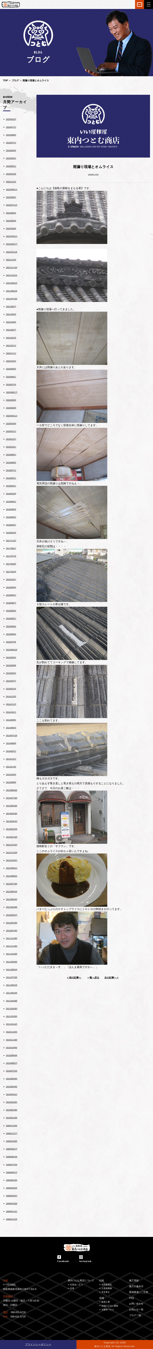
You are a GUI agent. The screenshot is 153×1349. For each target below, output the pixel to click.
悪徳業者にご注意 (138, 1292)
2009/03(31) (11, 1196)
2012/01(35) (11, 930)
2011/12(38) (11, 938)
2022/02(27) (11, 244)
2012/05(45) (11, 899)
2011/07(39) (11, 977)
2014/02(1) (11, 751)
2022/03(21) (11, 236)
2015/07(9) (11, 642)
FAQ (131, 1298)
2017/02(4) (11, 572)
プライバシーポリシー (38, 1344)
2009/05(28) (11, 1180)
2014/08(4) (11, 728)
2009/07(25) (11, 1165)
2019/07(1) (11, 470)
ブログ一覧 (135, 1315)
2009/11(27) (11, 1133)
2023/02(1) (11, 166)
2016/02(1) (11, 618)
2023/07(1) (11, 143)
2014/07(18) (11, 735)
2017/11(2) (11, 540)
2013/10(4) (11, 774)
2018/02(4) (11, 533)
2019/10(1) (11, 447)
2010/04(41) (11, 1094)
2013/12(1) (11, 759)
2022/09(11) (11, 189)
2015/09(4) (11, 626)
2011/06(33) (11, 985)
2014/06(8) (11, 743)
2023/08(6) (11, 135)
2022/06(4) (11, 213)
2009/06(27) (11, 1172)
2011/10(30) (11, 954)
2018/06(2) (11, 517)
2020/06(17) (11, 392)
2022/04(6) (11, 228)
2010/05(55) (11, 1086)
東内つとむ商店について (81, 1280)
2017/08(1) (11, 548)
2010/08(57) (11, 1063)
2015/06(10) (11, 650)
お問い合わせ (136, 1303)
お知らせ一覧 (136, 1309)
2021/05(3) (11, 314)
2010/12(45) (11, 1032)
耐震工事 (105, 1302)
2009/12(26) (11, 1125)
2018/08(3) (11, 509)
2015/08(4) (11, 634)
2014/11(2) (11, 704)
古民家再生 (106, 1284)
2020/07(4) (11, 384)
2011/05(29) (11, 993)
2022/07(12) (11, 205)
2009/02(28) (11, 1203)
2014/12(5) (11, 696)
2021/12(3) (11, 260)
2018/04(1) (11, 525)
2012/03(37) (11, 915)
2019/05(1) (11, 478)
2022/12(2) (11, 182)
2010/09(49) (11, 1055)
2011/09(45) (11, 962)
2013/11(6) (11, 767)
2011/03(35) (11, 1008)
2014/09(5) (11, 720)
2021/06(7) (11, 306)
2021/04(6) (11, 322)
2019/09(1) (11, 455)
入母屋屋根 (106, 1288)
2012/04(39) (11, 907)
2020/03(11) (11, 416)
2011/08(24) (11, 969)
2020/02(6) (11, 423)
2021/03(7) (11, 330)
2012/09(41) (11, 868)
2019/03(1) (11, 486)
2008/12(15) (11, 1219)
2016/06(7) (11, 603)
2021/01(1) (11, 345)
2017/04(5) (11, 564)
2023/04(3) (11, 150)
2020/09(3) (11, 369)
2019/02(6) (11, 494)
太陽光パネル (107, 1309)
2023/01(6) (11, 174)
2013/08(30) (11, 790)
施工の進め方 (136, 1286)
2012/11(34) (11, 852)
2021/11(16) (11, 267)
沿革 (72, 1288)
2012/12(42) (11, 845)
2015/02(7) (11, 681)
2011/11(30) (11, 946)
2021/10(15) (11, 275)
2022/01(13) (11, 252)
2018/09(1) (11, 501)
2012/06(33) (11, 891)
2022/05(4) (11, 221)
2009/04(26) (11, 1188)
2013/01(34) (11, 837)
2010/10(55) (11, 1047)
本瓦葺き (105, 1292)
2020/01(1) (11, 431)
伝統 (101, 1280)
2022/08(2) (11, 197)
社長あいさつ (76, 1284)
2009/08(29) (11, 1157)
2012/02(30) (11, 923)
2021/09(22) (11, 283)
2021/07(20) (11, 299)
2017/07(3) (11, 556)
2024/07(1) (11, 127)
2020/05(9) (11, 400)
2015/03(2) (11, 673)
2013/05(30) (11, 806)
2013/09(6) (11, 782)
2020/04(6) (11, 408)
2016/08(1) (11, 595)
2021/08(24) (11, 291)
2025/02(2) (11, 119)
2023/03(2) (11, 158)
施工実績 (134, 1280)
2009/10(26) (11, 1141)
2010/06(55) (11, 1079)
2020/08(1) (11, 377)
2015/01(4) (11, 689)
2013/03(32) (11, 821)
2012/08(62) (11, 876)
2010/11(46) (11, 1040)
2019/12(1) (11, 439)
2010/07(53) (11, 1071)
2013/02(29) (11, 829)
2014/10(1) (11, 712)
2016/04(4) (11, 611)
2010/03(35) (11, 1102)
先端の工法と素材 (109, 1306)
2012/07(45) (11, 884)
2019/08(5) (11, 462)
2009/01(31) (11, 1211)
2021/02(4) (11, 338)
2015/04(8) (11, 665)
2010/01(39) (11, 1118)
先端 (101, 1298)
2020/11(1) (11, 353)
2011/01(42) (11, 1024)
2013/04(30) (11, 813)
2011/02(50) (11, 1016)
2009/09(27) (11, 1149)
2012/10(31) (11, 860)
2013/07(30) (11, 798)
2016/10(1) (11, 579)
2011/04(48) (11, 1001)
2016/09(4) (11, 587)
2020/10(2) (11, 361)
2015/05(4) (11, 657)
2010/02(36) (11, 1110)
